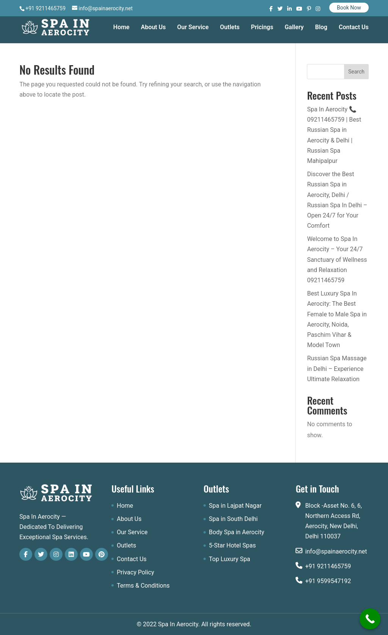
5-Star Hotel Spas (232, 545)
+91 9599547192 (328, 581)
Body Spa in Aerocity (236, 532)
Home (121, 28)
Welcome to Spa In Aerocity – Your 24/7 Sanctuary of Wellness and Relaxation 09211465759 (337, 259)
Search (356, 72)
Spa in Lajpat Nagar (235, 505)
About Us (153, 28)
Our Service (192, 28)
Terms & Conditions (143, 585)
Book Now (349, 8)
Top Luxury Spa (229, 559)
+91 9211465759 (328, 566)
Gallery (294, 28)
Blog (321, 28)
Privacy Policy (135, 572)
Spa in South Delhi (233, 518)
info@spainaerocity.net (336, 551)
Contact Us (354, 28)
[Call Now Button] (370, 618)
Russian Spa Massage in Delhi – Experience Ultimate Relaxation (336, 368)
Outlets (230, 28)
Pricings (262, 28)
